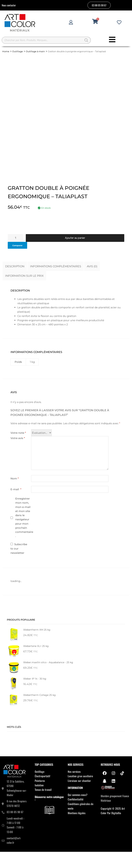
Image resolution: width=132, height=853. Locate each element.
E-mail (15, 490)
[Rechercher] (86, 40)
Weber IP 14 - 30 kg (34, 680)
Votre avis (17, 439)
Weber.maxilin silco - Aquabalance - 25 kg (48, 663)
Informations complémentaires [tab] (55, 267)
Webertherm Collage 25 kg (39, 696)
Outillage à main (35, 53)
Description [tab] (14, 267)
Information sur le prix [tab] (24, 277)
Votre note (18, 434)
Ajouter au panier (75, 239)
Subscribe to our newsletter (18, 550)
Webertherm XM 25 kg (36, 631)
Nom (14, 479)
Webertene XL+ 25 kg (36, 647)
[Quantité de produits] (15, 239)
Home (5, 53)
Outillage (17, 53)
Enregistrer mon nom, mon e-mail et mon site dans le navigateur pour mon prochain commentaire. (24, 518)
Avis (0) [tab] (92, 267)
